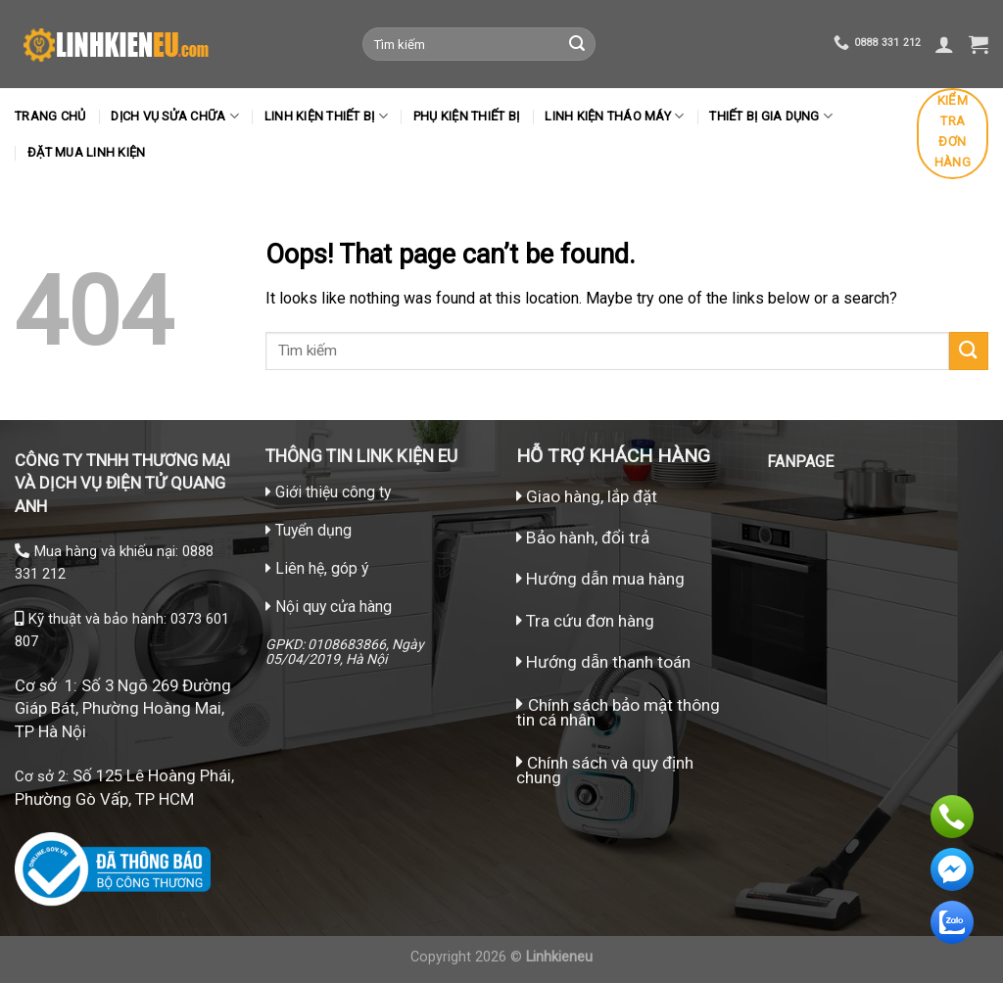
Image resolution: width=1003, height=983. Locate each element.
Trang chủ (50, 116)
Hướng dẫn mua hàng (603, 578)
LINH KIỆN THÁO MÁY (614, 116)
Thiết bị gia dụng (771, 116)
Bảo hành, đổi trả (587, 537)
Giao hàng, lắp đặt (586, 496)
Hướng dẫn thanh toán (603, 662)
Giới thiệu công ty (333, 492)
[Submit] (577, 44)
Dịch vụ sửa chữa (175, 116)
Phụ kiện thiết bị (466, 116)
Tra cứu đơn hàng (585, 621)
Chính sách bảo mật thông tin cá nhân (618, 712)
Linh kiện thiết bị (326, 116)
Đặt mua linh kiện (86, 152)
